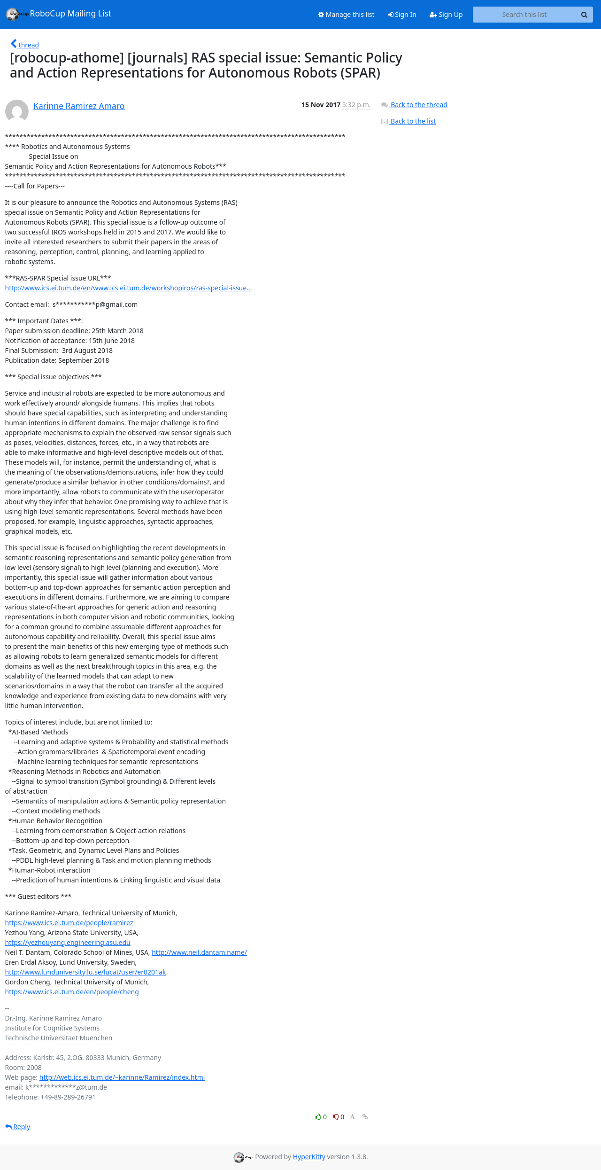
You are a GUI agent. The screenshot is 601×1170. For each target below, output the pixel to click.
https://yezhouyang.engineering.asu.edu (68, 942)
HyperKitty (309, 1156)
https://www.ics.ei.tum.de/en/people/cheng (72, 991)
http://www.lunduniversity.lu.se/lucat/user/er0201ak (85, 971)
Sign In (402, 14)
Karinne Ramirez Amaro (78, 105)
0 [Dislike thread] (339, 1116)
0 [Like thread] (322, 1116)
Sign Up (446, 14)
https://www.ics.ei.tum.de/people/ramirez (69, 922)
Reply (18, 1126)
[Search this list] (525, 15)
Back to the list (408, 121)
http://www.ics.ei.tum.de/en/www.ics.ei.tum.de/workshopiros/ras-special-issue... (128, 287)
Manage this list (346, 14)
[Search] (584, 15)
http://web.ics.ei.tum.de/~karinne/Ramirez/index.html (122, 1077)
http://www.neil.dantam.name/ (199, 952)
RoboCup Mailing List (58, 14)
